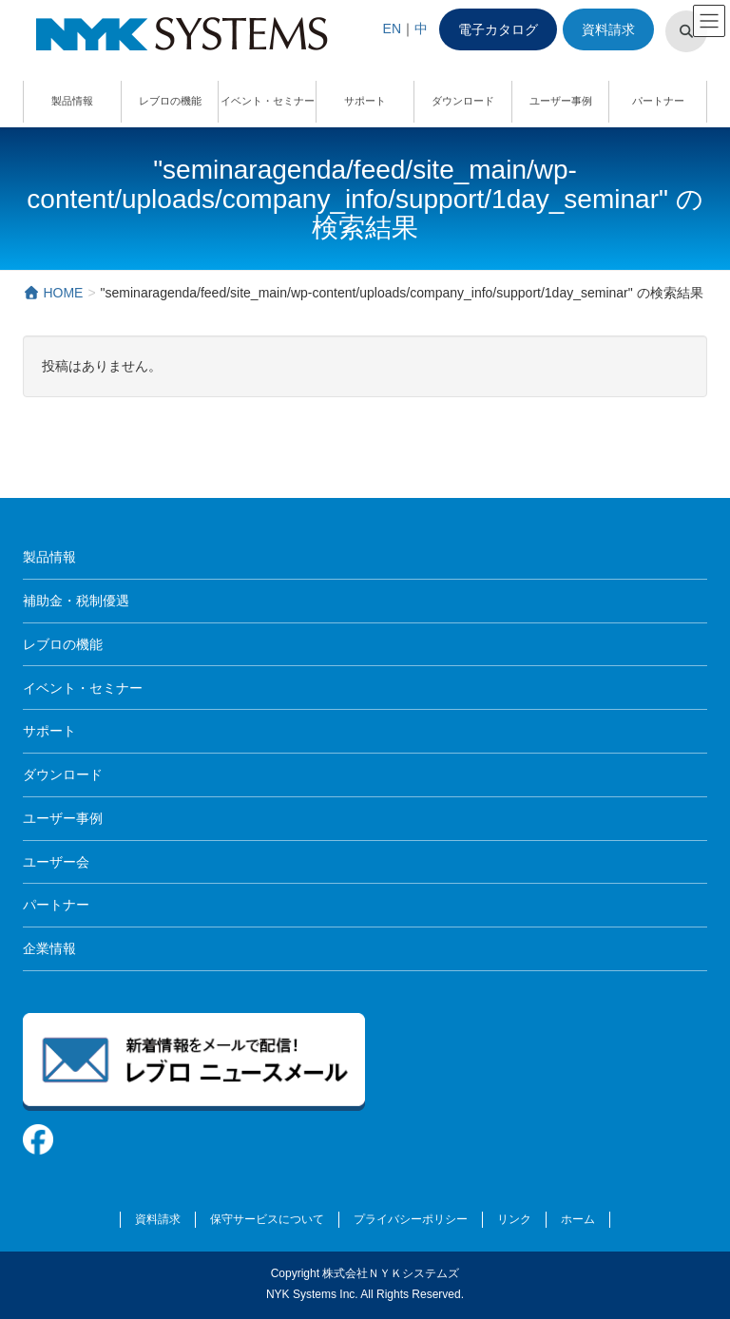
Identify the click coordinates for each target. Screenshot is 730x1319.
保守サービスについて (267, 1219)
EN (392, 28)
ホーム (578, 1219)
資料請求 (608, 29)
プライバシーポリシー (411, 1219)
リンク (514, 1219)
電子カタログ (498, 29)
